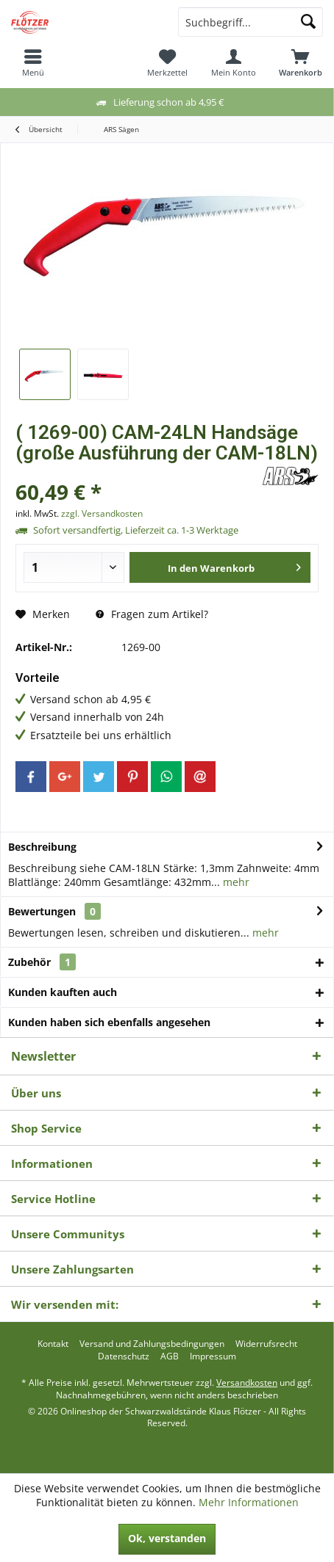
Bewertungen (42, 911)
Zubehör (42, 962)
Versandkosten (246, 1382)
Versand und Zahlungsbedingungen (151, 1344)
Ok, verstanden (167, 1538)
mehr (234, 882)
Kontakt (53, 1344)
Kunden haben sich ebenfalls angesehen (109, 1022)
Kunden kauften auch (62, 992)
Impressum (213, 1356)
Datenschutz (123, 1356)
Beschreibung (42, 847)
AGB (169, 1356)
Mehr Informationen (249, 1502)
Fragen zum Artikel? (152, 614)
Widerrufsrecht (266, 1344)
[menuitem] (33, 62)
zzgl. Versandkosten (102, 513)
